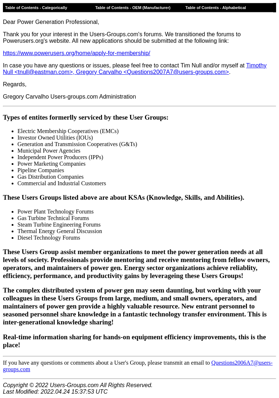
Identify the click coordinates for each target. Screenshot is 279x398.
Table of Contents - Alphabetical (215, 7)
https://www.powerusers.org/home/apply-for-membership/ (76, 53)
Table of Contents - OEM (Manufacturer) (132, 7)
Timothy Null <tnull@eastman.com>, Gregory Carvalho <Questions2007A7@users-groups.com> (135, 68)
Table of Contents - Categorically (36, 7)
